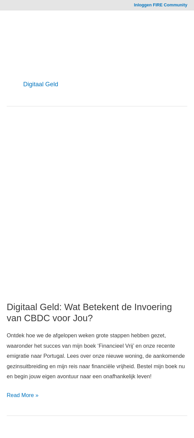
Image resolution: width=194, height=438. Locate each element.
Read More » (23, 395)
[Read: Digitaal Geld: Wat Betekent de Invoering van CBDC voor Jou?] (97, 210)
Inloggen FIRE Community (160, 4)
